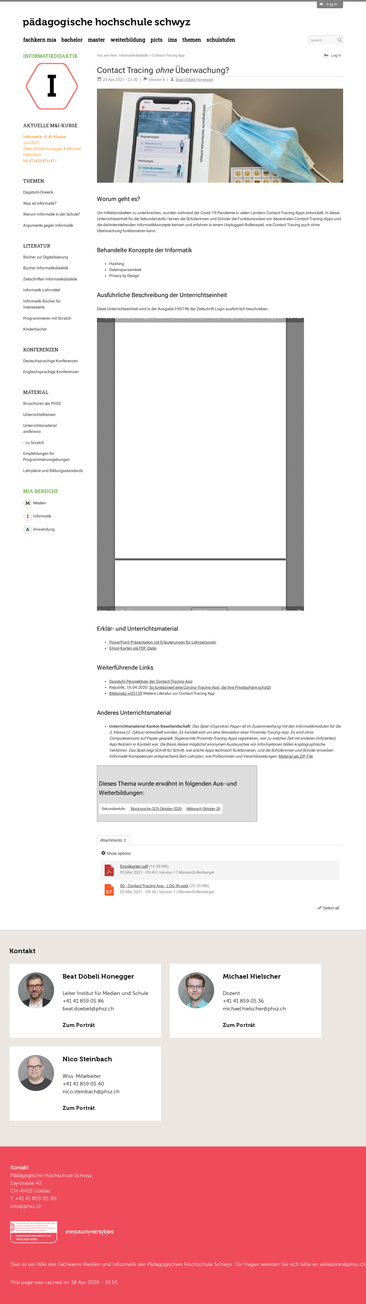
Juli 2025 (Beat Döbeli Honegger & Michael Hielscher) (52, 145)
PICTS (156, 40)
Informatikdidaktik (50, 56)
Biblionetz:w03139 (125, 693)
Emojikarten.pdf (134, 866)
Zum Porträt (79, 1025)
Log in (332, 4)
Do (47, 160)
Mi (40, 160)
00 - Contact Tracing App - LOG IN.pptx (154, 885)
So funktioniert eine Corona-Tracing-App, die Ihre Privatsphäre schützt (210, 687)
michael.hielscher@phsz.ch (254, 1009)
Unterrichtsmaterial (40, 425)
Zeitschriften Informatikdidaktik (50, 279)
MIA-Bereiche (40, 491)
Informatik (37, 516)
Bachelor (72, 40)
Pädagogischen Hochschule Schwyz (189, 1264)
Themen (191, 40)
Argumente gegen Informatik (48, 225)
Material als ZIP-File (296, 756)
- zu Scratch (33, 442)
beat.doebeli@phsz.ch (88, 1009)
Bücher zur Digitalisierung (45, 257)
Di (33, 160)
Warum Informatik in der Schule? (51, 214)
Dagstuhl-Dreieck (38, 192)
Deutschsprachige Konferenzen (50, 361)
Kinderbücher (35, 329)
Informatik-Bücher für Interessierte (42, 304)
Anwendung (39, 529)
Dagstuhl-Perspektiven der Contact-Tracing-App (150, 681)
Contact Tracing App (168, 55)
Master (96, 40)
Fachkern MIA (39, 40)
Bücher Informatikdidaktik (45, 268)
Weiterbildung (127, 40)
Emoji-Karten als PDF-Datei (132, 648)
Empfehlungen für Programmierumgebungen (46, 456)
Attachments (113, 840)
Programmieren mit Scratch (47, 318)
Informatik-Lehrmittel (41, 290)
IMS (172, 40)
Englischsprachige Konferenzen (51, 371)
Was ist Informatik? (40, 203)
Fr (55, 160)
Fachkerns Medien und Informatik (97, 1264)
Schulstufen (220, 40)
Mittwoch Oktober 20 (203, 809)
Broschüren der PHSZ (42, 403)
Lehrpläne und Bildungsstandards (53, 470)
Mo (26, 160)
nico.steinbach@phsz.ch (91, 1091)
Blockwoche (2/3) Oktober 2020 (156, 809)
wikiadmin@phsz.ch (343, 1264)
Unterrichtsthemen (39, 414)
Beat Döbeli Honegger (195, 79)
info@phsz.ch (26, 1206)
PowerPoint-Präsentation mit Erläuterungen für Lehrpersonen (162, 642)
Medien (34, 503)
